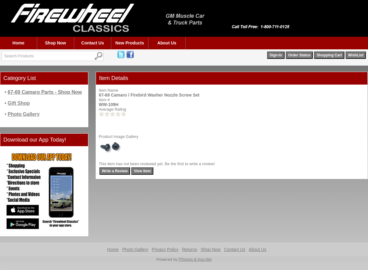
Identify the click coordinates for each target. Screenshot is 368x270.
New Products (129, 42)
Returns (189, 249)
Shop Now (55, 42)
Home (19, 42)
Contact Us (92, 42)
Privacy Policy (165, 249)
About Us (166, 42)
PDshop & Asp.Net (195, 259)
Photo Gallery (135, 249)
